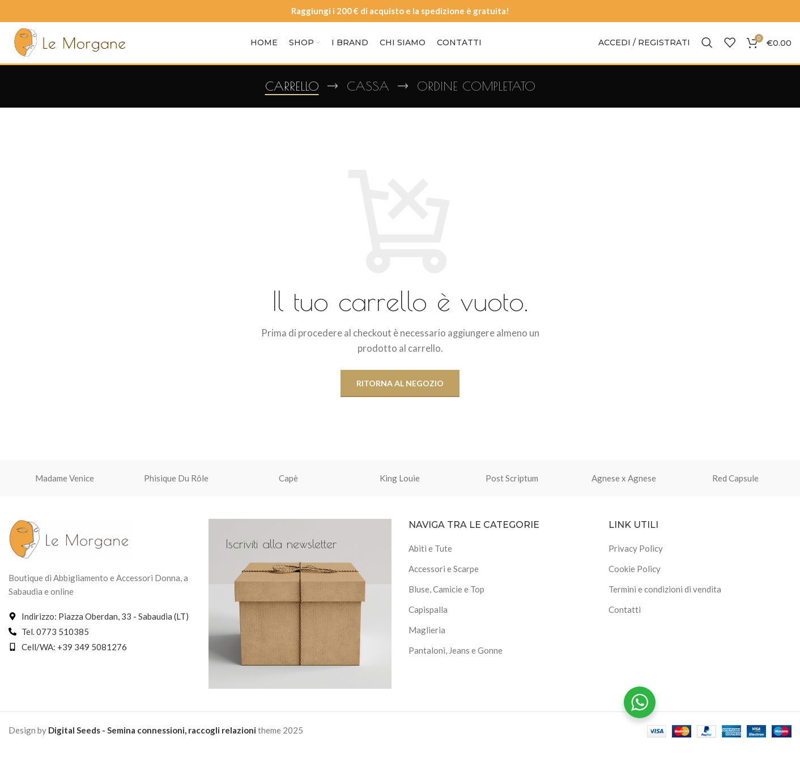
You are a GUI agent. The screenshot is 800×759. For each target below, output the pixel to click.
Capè (288, 488)
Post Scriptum (512, 488)
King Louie (400, 488)
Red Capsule (735, 488)
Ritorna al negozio (400, 393)
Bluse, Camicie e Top (446, 600)
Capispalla (428, 620)
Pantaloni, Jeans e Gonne (455, 661)
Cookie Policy (634, 579)
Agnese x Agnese (624, 488)
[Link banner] (300, 614)
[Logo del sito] (70, 47)
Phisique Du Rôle (176, 488)
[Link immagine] (70, 548)
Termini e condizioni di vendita (664, 600)
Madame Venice (64, 488)
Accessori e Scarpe (443, 579)
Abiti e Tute (430, 559)
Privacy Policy (635, 559)
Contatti (624, 620)
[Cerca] (707, 48)
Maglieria (426, 641)
